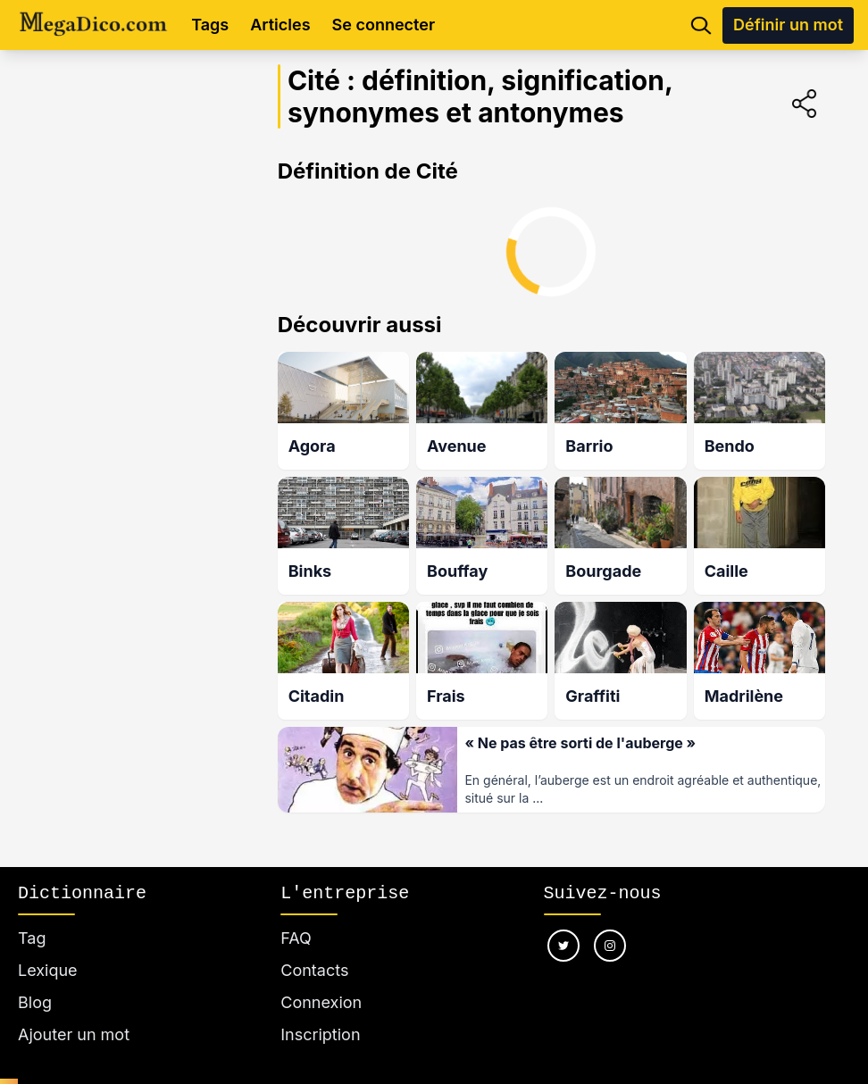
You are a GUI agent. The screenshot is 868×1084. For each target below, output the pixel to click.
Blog (35, 1002)
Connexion (321, 1002)
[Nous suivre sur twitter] (563, 946)
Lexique (48, 970)
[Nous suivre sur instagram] (610, 946)
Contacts (314, 970)
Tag (32, 938)
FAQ (296, 938)
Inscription (320, 1034)
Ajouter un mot (73, 1034)
